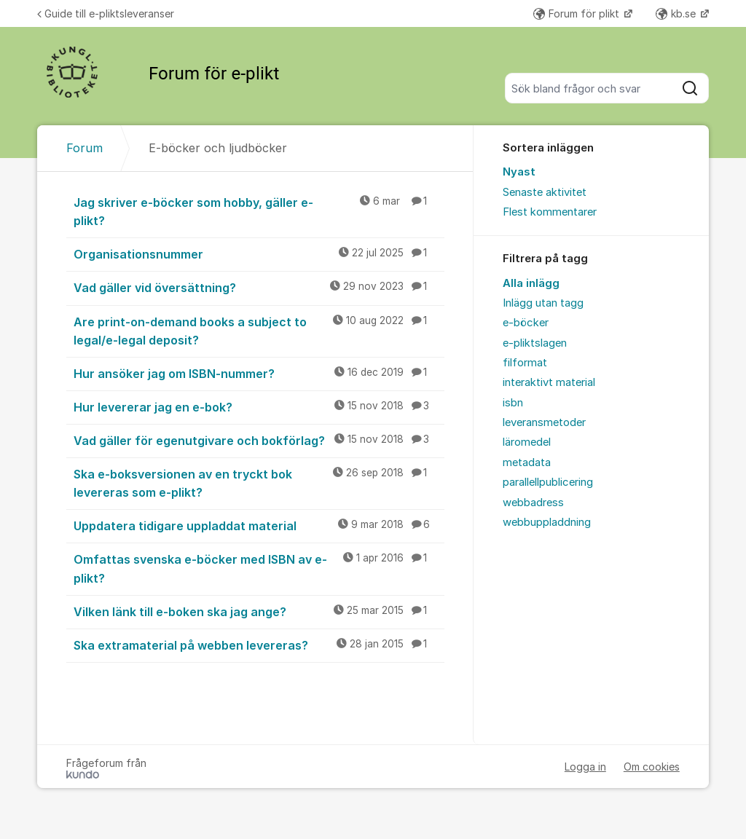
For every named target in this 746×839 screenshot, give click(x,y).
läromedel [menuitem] (527, 442)
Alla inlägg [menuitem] (531, 283)
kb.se (677, 13)
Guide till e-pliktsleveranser (105, 13)
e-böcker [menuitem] (526, 322)
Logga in (585, 766)
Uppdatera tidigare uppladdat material (259, 525)
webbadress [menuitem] (533, 502)
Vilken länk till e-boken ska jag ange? (259, 611)
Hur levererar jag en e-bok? (259, 406)
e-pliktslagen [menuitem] (535, 343)
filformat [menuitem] (525, 362)
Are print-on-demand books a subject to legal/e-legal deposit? (259, 330)
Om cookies (652, 766)
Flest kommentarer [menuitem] (550, 211)
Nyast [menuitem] (519, 171)
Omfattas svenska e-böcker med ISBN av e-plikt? (259, 568)
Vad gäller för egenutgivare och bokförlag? (259, 440)
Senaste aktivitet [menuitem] (544, 192)
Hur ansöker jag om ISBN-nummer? (259, 373)
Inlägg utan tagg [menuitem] (543, 303)
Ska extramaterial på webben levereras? (259, 645)
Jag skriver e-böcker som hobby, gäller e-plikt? (259, 211)
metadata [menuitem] (527, 462)
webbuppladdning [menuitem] (547, 522)
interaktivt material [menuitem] (549, 382)
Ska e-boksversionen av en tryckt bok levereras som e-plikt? (259, 482)
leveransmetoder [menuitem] (544, 422)
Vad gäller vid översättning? (259, 287)
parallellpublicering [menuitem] (548, 482)
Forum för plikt (577, 13)
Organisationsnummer (259, 253)
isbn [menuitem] (513, 402)
